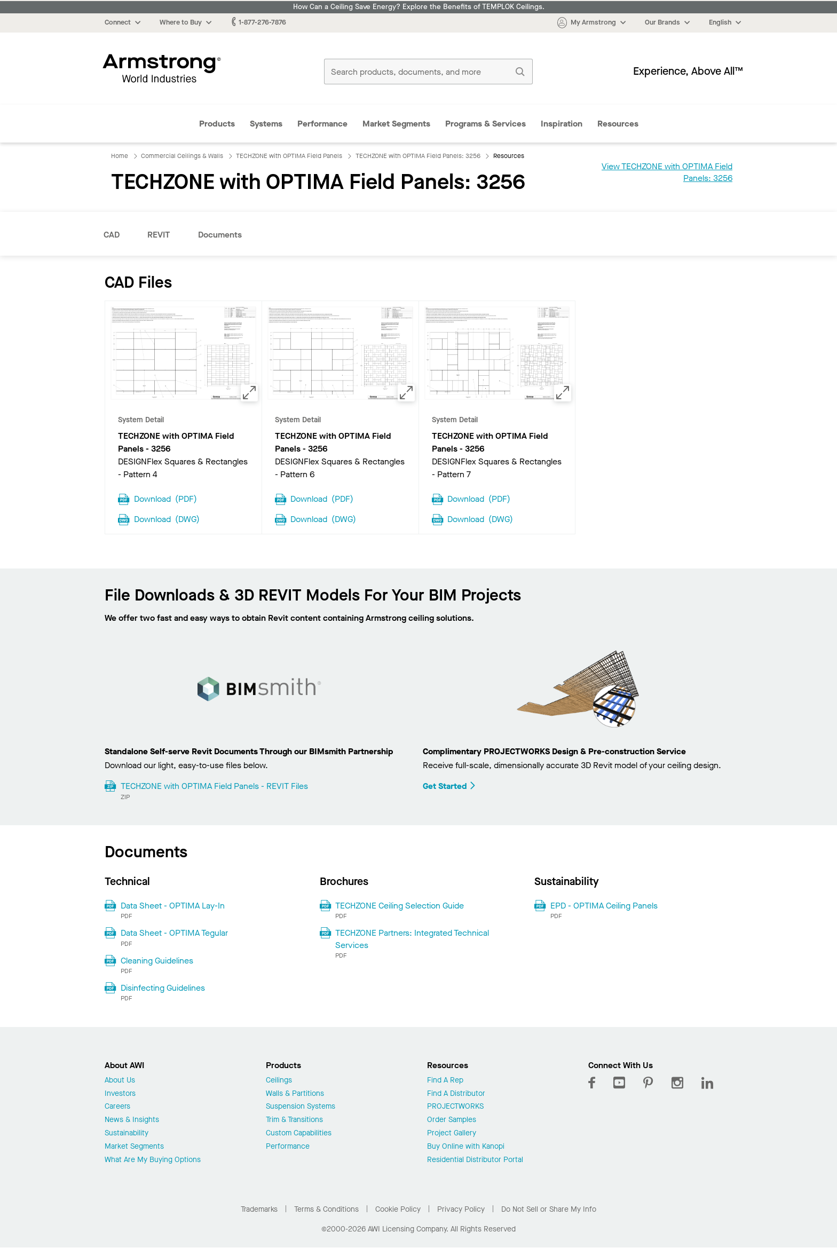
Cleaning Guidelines (157, 960)
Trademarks (259, 1209)
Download (165, 498)
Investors (120, 1094)
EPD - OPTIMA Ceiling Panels (604, 905)
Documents (220, 234)
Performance (322, 123)
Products (217, 123)
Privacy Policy (461, 1209)
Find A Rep (445, 1080)
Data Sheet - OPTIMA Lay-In (173, 905)
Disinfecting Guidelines (163, 987)
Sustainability (126, 1133)
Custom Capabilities (298, 1133)
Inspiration (561, 123)
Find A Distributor (456, 1094)
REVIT (158, 234)
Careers (117, 1106)
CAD (112, 234)
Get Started (449, 786)
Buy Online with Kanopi (465, 1146)
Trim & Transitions (294, 1120)
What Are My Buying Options (153, 1160)
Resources (617, 123)
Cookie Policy (398, 1209)
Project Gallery (451, 1133)
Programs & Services (485, 123)
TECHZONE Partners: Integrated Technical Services (412, 938)
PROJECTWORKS (455, 1106)
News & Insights (132, 1120)
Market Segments (396, 123)
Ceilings (279, 1080)
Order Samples (451, 1120)
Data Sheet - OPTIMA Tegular (174, 932)
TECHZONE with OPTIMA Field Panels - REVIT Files (214, 786)
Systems (266, 123)
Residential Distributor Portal (475, 1160)
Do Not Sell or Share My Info (548, 1209)
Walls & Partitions (295, 1094)
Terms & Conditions (326, 1209)
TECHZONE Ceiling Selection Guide (399, 905)
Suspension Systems (300, 1106)
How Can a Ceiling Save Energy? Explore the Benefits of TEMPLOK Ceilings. (418, 7)
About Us (120, 1080)
